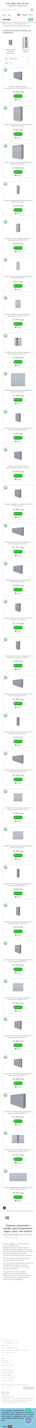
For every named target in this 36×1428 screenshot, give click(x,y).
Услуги (12, 1412)
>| (15, 1208)
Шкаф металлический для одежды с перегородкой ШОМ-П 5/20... (18, 809)
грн (4, 15)
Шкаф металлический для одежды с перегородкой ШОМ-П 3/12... (18, 315)
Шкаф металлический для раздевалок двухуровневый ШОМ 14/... (18, 1112)
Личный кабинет (7, 1371)
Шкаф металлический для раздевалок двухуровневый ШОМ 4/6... (18, 922)
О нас (3, 1410)
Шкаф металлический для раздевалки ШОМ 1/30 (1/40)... (18, 201)
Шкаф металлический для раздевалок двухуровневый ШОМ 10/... (18, 1036)
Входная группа (22, 24)
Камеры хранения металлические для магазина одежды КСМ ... (18, 695)
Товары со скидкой (7, 1366)
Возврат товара (6, 1381)
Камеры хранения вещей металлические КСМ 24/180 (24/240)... (18, 87)
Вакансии (18, 1414)
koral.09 (7, 1346)
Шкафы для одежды (25, 50)
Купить (18, 96)
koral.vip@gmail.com (11, 1349)
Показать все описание (10, 1237)
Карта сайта (5, 1364)
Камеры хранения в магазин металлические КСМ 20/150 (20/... (18, 467)
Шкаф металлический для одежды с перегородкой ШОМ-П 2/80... (18, 239)
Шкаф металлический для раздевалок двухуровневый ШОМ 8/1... (18, 960)
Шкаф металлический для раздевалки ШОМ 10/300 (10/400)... (18, 1188)
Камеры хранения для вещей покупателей (10, 51)
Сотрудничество (18, 1416)
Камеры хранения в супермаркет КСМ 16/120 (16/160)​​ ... (18, 505)
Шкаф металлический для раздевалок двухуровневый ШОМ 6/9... (18, 429)
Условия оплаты (18, 1410)
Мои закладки (6, 1376)
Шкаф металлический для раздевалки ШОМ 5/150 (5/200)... (18, 391)
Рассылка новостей (8, 1379)
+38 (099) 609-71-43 (11, 1342)
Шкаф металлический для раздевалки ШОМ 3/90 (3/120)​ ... (18, 125)
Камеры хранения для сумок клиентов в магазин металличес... (18, 619)
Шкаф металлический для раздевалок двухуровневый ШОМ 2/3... (18, 884)
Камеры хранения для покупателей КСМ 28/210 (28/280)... (18, 581)
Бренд (3, 1359)
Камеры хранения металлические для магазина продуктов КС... (18, 733)
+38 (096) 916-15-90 (11, 1344)
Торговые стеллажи (11, 24)
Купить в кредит (6, 1416)
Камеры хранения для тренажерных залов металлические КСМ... (18, 657)
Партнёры (4, 1361)
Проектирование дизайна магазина (12, 1418)
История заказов (7, 1374)
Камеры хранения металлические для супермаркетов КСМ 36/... (18, 771)
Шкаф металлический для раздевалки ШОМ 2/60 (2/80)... (18, 277)
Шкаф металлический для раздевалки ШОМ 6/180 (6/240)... (18, 846)
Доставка (9, 1410)
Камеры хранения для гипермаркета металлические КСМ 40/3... (18, 543)
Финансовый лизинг (7, 1414)
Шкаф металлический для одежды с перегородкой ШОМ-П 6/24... (18, 998)
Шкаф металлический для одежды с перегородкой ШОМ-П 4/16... (18, 353)
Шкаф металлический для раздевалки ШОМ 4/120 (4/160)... (18, 163)
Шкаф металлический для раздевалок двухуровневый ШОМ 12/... (18, 1074)
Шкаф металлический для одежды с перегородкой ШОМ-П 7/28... (18, 1150)
